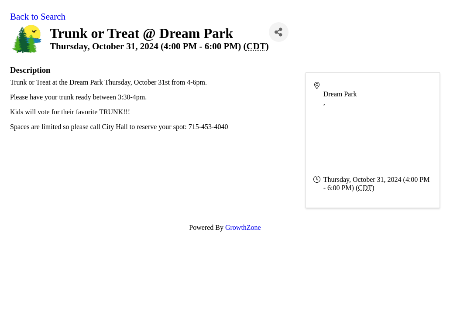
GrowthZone (243, 227)
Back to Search (37, 16)
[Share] (279, 32)
